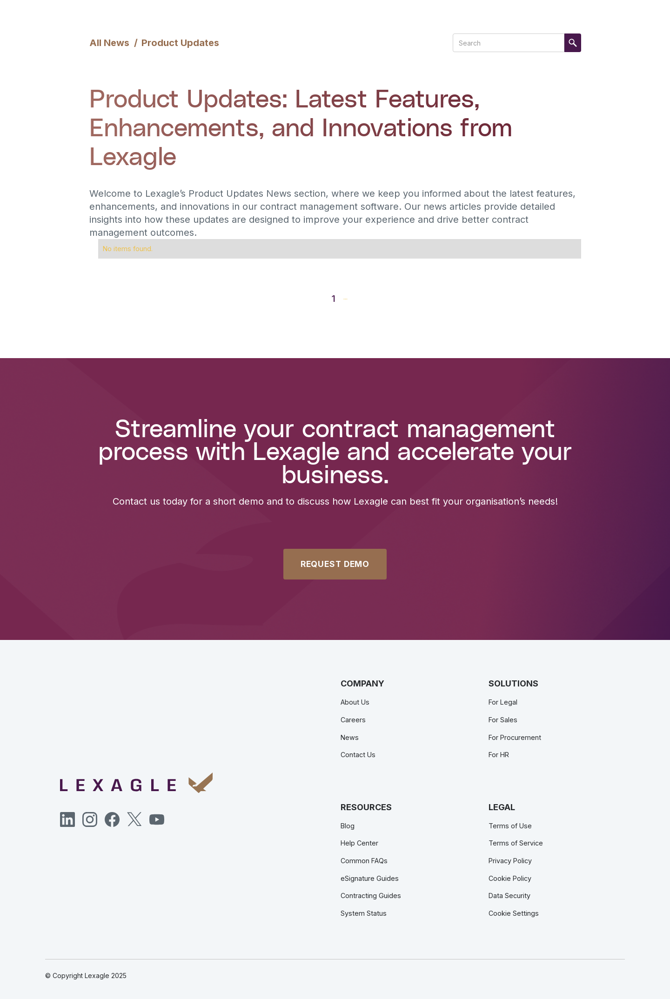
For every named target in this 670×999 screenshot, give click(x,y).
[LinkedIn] (67, 819)
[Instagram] (89, 819)
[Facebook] (112, 819)
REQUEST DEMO (335, 564)
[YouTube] (156, 819)
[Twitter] (134, 819)
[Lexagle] (136, 783)
